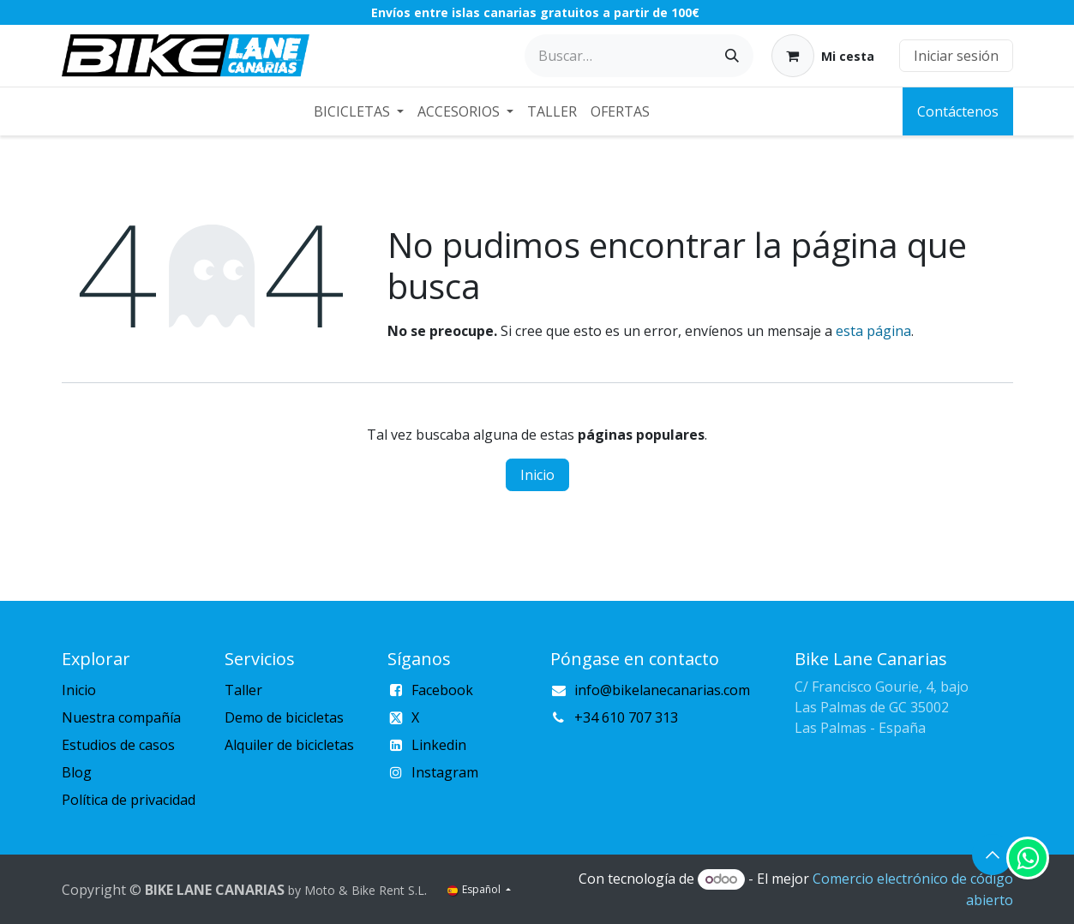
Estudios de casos (118, 744)
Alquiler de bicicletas (289, 744)
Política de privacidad (128, 799)
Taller (243, 690)
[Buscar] (732, 55)
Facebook (442, 690)
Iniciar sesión (956, 55)
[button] (992, 854)
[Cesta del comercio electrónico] (823, 55)
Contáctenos (958, 111)
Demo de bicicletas (284, 717)
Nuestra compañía (121, 717)
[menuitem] (359, 111)
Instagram (444, 772)
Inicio (537, 474)
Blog (77, 772)
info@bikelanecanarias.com (662, 690)
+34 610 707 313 (626, 717)
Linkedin (438, 744)
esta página (873, 330)
